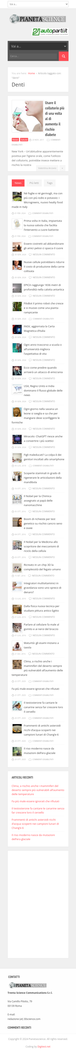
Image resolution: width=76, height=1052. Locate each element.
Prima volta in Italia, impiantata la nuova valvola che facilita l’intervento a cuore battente (43, 225)
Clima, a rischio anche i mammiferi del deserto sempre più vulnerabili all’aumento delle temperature (38, 790)
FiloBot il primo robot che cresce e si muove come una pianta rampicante (43, 308)
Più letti (34, 183)
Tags (49, 183)
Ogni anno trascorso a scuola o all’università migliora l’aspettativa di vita (43, 349)
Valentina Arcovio (47, 168)
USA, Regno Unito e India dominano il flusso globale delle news (43, 390)
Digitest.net (43, 1046)
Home (31, 73)
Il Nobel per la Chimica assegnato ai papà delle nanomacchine (38, 500)
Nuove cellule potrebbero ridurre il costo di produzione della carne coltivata (44, 266)
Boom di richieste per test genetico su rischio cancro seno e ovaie (43, 523)
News (15, 139)
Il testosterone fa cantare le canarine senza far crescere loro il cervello (43, 707)
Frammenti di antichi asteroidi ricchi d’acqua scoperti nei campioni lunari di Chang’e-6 (42, 730)
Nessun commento (44, 254)
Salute (24, 139)
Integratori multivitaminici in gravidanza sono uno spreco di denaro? (42, 587)
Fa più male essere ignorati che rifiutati (35, 689)
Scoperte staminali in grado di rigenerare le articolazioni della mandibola (43, 477)
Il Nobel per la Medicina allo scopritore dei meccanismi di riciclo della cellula (41, 546)
